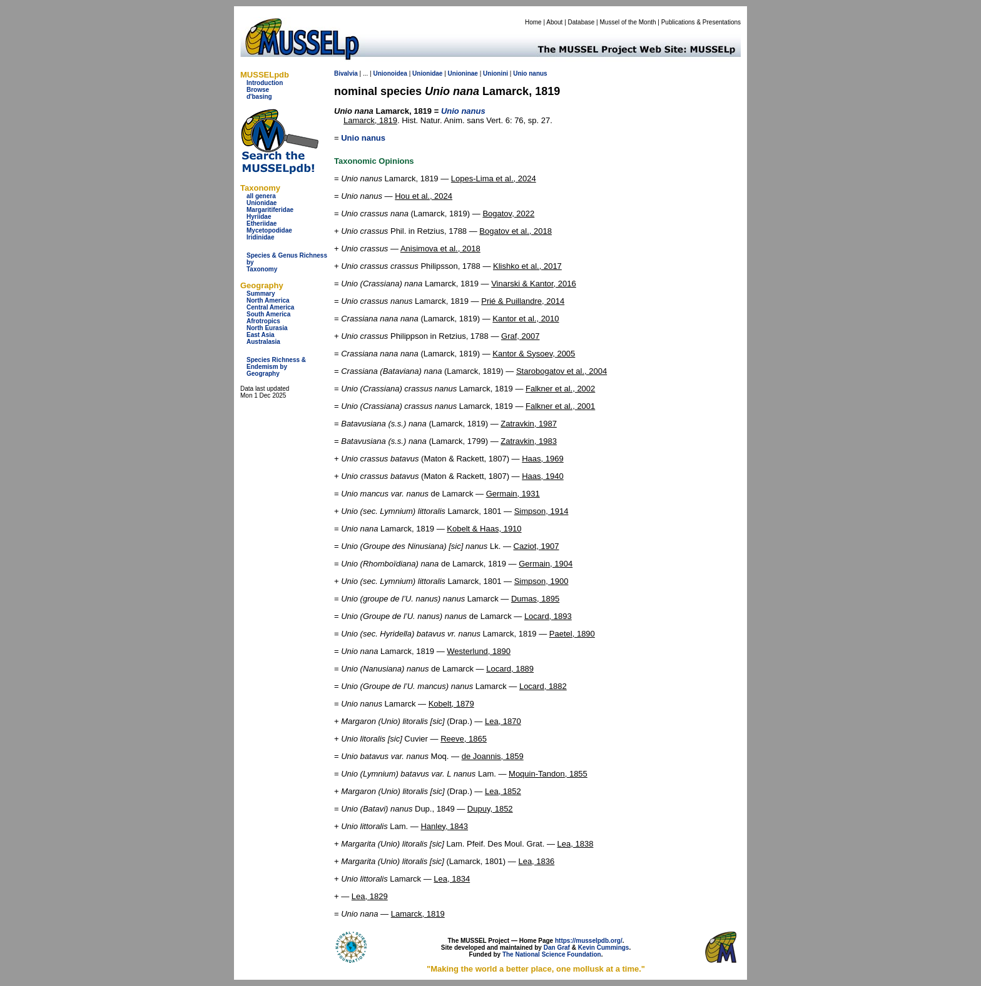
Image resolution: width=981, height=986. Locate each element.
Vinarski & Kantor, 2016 (533, 283)
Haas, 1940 (543, 476)
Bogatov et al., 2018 (515, 231)
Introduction (265, 82)
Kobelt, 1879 (451, 703)
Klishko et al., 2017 (527, 266)
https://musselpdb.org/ (589, 940)
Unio (520, 73)
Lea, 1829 (370, 896)
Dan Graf (557, 947)
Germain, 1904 (545, 563)
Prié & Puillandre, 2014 (522, 301)
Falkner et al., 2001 (560, 406)
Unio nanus (363, 138)
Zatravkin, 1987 (529, 423)
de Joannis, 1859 (493, 756)
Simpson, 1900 (541, 581)
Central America (270, 307)
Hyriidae (259, 216)
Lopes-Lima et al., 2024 (493, 178)
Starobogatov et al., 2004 (561, 371)
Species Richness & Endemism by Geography (276, 366)
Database (581, 22)
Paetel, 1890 (572, 633)
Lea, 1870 (503, 721)
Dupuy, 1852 (490, 808)
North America (268, 300)
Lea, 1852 (503, 791)
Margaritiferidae (270, 209)
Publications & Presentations (701, 22)
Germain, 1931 (513, 493)
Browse (258, 89)
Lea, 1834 (452, 878)
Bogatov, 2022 (508, 213)
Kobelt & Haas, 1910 (484, 528)
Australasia (263, 341)
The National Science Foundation (551, 954)
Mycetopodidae (269, 230)
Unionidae (262, 202)
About (554, 22)
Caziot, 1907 (536, 546)
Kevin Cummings (603, 947)
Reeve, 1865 (463, 738)
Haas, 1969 (543, 458)
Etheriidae (262, 223)
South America (268, 314)
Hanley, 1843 (444, 826)
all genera (261, 196)
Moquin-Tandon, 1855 (548, 773)
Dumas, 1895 (535, 598)
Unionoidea (390, 73)
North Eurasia (267, 327)
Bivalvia (346, 73)
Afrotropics (263, 321)
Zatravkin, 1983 (529, 441)
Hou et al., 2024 (423, 196)
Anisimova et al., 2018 (440, 248)
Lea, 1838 (575, 843)
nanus (538, 73)
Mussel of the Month (628, 22)
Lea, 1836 (536, 861)
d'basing (259, 96)
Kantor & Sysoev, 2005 (533, 353)
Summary (261, 293)
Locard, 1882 (543, 686)
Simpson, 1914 (541, 511)
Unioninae (463, 73)
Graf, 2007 (520, 336)
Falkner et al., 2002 (560, 388)
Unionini (495, 73)
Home (533, 22)
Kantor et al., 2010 (525, 318)
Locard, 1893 (548, 616)
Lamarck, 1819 (370, 120)
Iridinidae (260, 237)
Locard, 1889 (510, 668)
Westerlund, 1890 (479, 651)
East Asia (261, 334)
